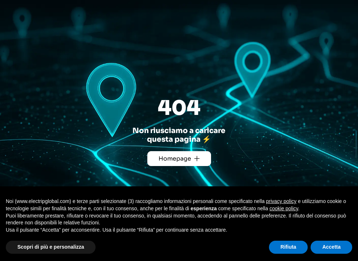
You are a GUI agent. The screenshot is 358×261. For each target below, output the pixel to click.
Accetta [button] (331, 247)
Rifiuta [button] (288, 247)
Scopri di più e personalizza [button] (50, 247)
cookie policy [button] (283, 208)
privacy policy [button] (281, 201)
